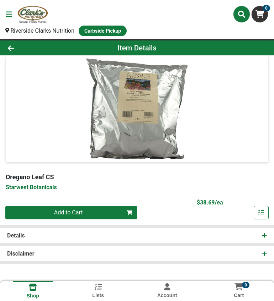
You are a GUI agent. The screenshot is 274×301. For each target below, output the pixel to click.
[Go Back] (39, 48)
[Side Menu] (9, 14)
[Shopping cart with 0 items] (259, 14)
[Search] (241, 14)
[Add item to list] (261, 212)
